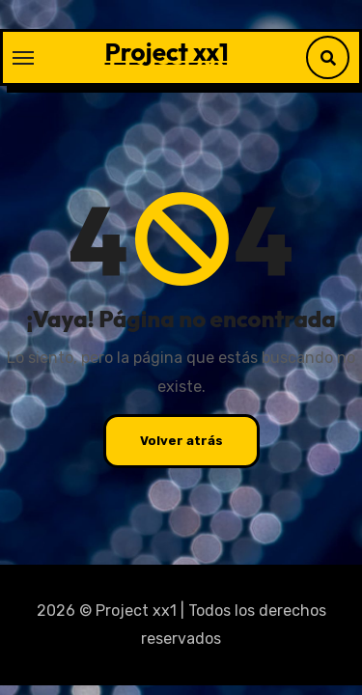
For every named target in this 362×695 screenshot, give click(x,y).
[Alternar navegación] (23, 58)
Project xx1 (167, 52)
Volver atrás (181, 440)
